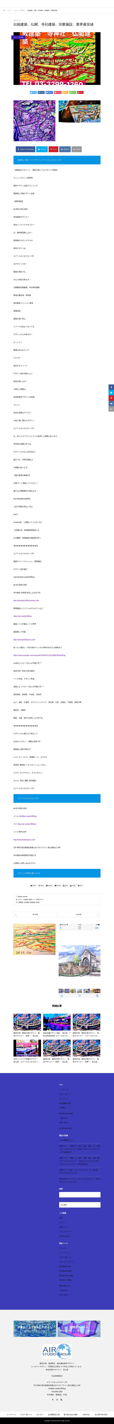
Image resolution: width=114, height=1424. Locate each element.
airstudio (25, 896)
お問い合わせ (63, 1122)
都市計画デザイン (65, 1286)
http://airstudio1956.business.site (26, 600)
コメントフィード (65, 1231)
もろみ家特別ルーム (66, 1140)
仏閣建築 (20, 902)
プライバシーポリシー (66, 1262)
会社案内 (62, 1107)
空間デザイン (40, 899)
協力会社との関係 (65, 1280)
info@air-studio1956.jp (28, 816)
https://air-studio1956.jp (22, 616)
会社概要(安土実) (65, 1103)
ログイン (62, 1222)
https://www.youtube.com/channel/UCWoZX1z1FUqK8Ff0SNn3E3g (39, 655)
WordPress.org (64, 1236)
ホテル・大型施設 (18, 37)
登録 (60, 1218)
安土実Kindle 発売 (65, 1128)
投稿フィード (63, 1227)
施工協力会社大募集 (66, 1113)
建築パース (32, 899)
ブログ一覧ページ (65, 1094)
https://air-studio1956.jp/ (26, 824)
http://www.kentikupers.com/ (24, 640)
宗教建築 (32, 902)
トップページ (63, 1089)
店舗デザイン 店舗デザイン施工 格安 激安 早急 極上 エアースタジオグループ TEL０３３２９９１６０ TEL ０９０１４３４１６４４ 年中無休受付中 (80, 1161)
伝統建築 (26, 902)
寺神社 (38, 902)
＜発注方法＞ (63, 1118)
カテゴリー (63, 1099)
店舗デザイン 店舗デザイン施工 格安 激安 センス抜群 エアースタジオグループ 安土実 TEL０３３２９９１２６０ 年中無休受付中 (80, 1149)
